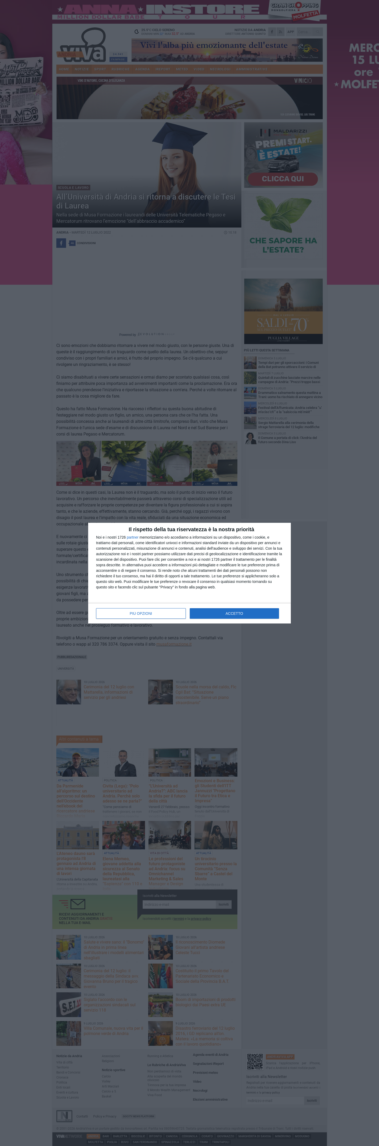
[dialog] (189, 573)
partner (132, 537)
